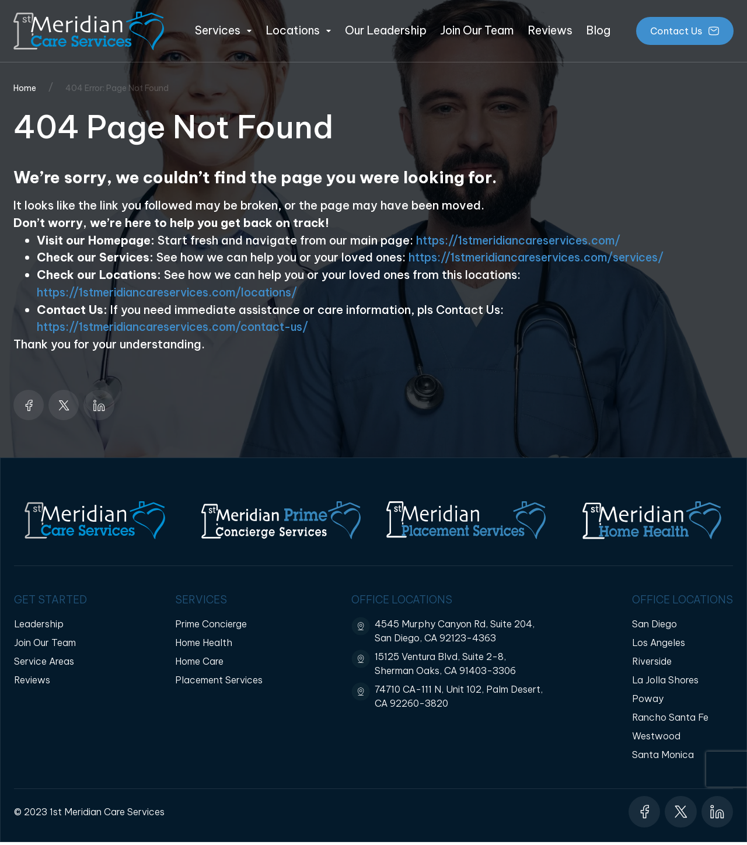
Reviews (550, 30)
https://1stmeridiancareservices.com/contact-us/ (179, 326)
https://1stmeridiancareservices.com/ (523, 240)
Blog (598, 30)
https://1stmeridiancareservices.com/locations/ (173, 292)
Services (223, 30)
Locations (298, 30)
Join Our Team (477, 30)
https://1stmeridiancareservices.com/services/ (543, 257)
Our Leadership (386, 30)
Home (24, 88)
